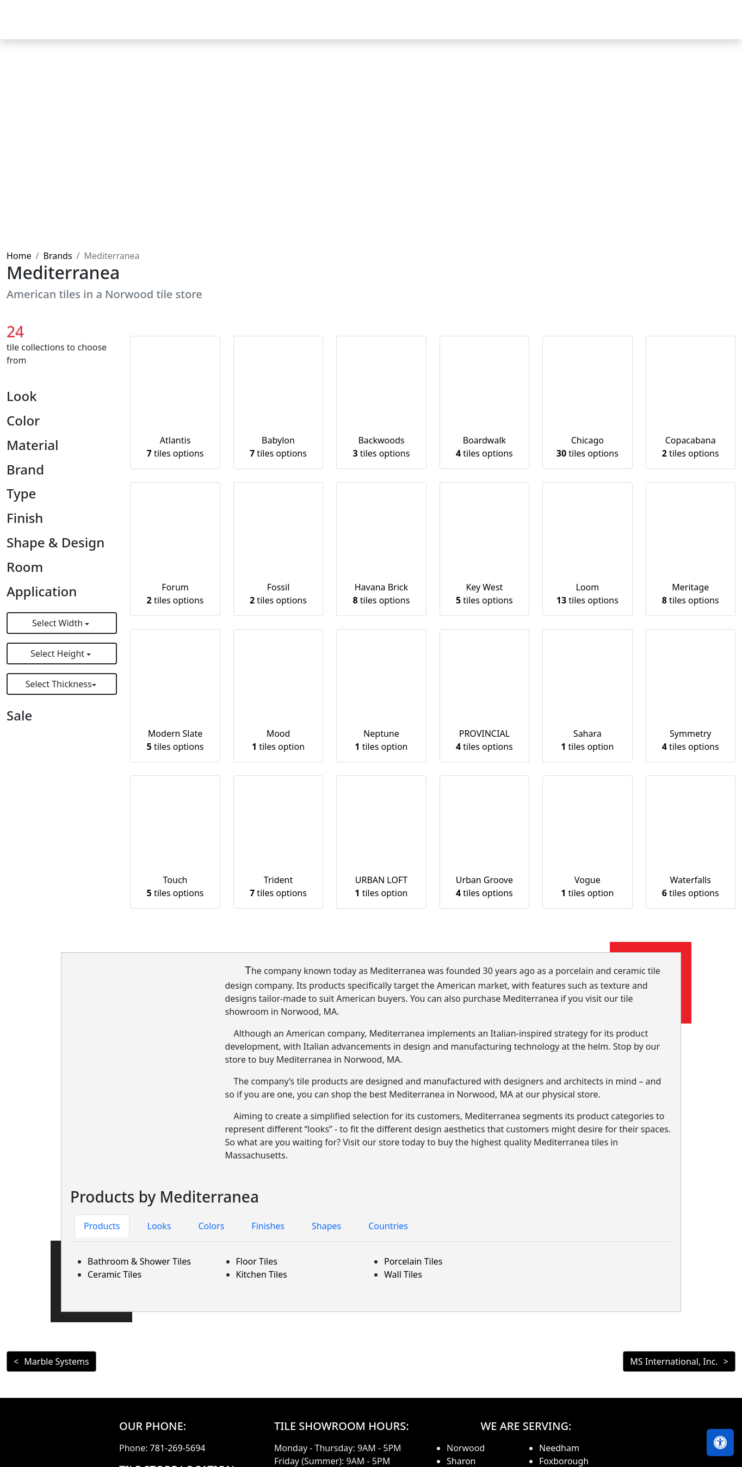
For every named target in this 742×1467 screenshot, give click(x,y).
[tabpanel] (371, 1268)
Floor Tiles (256, 1261)
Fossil (278, 593)
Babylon (278, 446)
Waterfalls (690, 886)
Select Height (58, 653)
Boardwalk (484, 446)
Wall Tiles (403, 1274)
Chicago (587, 446)
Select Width (58, 623)
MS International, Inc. (674, 1361)
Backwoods (381, 446)
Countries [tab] (388, 1226)
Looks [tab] (159, 1226)
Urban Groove (484, 886)
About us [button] (640, 27)
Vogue (587, 886)
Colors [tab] (211, 1226)
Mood (278, 740)
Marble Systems (56, 1361)
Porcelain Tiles (413, 1261)
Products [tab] (102, 1226)
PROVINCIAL (484, 740)
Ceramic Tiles (114, 1274)
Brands (57, 256)
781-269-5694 (178, 1448)
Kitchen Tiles (261, 1274)
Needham (559, 1448)
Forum (175, 593)
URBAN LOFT (381, 886)
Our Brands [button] (528, 27)
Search (589, 27)
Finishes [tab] (268, 1226)
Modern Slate (175, 740)
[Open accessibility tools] (720, 1442)
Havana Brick (381, 593)
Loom (587, 593)
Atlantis (175, 446)
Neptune (381, 740)
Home (344, 27)
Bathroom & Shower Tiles (139, 1261)
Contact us (705, 27)
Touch (175, 886)
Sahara (587, 740)
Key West (484, 593)
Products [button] (393, 27)
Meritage (690, 593)
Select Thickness (59, 684)
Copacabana (690, 446)
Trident (278, 886)
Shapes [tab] (326, 1226)
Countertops (461, 27)
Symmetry (690, 740)
